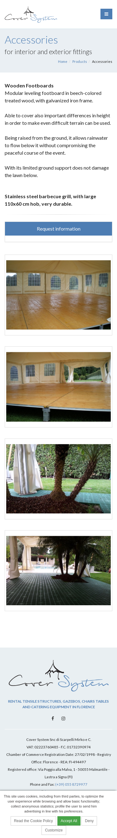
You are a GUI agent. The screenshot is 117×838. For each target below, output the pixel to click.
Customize (54, 830)
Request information (58, 229)
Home (62, 61)
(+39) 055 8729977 (71, 784)
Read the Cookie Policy (33, 821)
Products (79, 61)
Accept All (69, 821)
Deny (89, 821)
